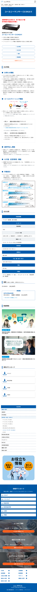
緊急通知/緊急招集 (5, 434)
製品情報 (18, 406)
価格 (19, 53)
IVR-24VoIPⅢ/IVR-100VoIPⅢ (9, 428)
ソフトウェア (5, 499)
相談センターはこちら (18, 547)
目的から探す (4, 450)
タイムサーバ (4, 439)
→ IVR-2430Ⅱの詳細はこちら (10, 297)
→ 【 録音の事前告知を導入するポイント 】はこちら (16, 127)
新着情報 (21, 573)
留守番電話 (4, 414)
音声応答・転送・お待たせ (7, 417)
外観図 (6, 394)
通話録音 (3, 412)
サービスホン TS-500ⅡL (8, 424)
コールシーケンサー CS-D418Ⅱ (9, 430)
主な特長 (19, 46)
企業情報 (21, 570)
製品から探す (4, 409)
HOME (2, 570)
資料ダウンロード (18, 60)
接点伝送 (3, 442)
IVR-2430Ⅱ (5, 426)
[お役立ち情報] (18, 467)
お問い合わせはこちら (18, 564)
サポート (21, 575)
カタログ (7, 373)
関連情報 (19, 57)
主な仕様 (19, 50)
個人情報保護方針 (10, 589)
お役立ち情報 (4, 575)
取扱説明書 (7, 380)
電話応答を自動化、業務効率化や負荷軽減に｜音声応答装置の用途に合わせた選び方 (18, 332)
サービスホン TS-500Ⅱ (7, 419)
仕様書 (6, 387)
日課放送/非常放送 (5, 437)
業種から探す (4, 447)
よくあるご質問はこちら (19, 531)
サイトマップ (27, 589)
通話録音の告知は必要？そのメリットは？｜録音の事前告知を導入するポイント (18, 359)
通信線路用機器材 (5, 445)
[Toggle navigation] (35, 1)
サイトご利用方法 (19, 589)
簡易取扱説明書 (6, 507)
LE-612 (4, 432)
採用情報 (3, 573)
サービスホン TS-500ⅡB (8, 421)
